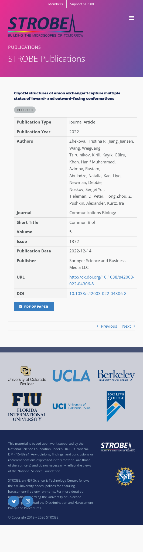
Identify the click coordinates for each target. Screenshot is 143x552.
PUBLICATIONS (24, 47)
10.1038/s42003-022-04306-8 (98, 293)
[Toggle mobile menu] (132, 18)
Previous (109, 326)
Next (126, 326)
